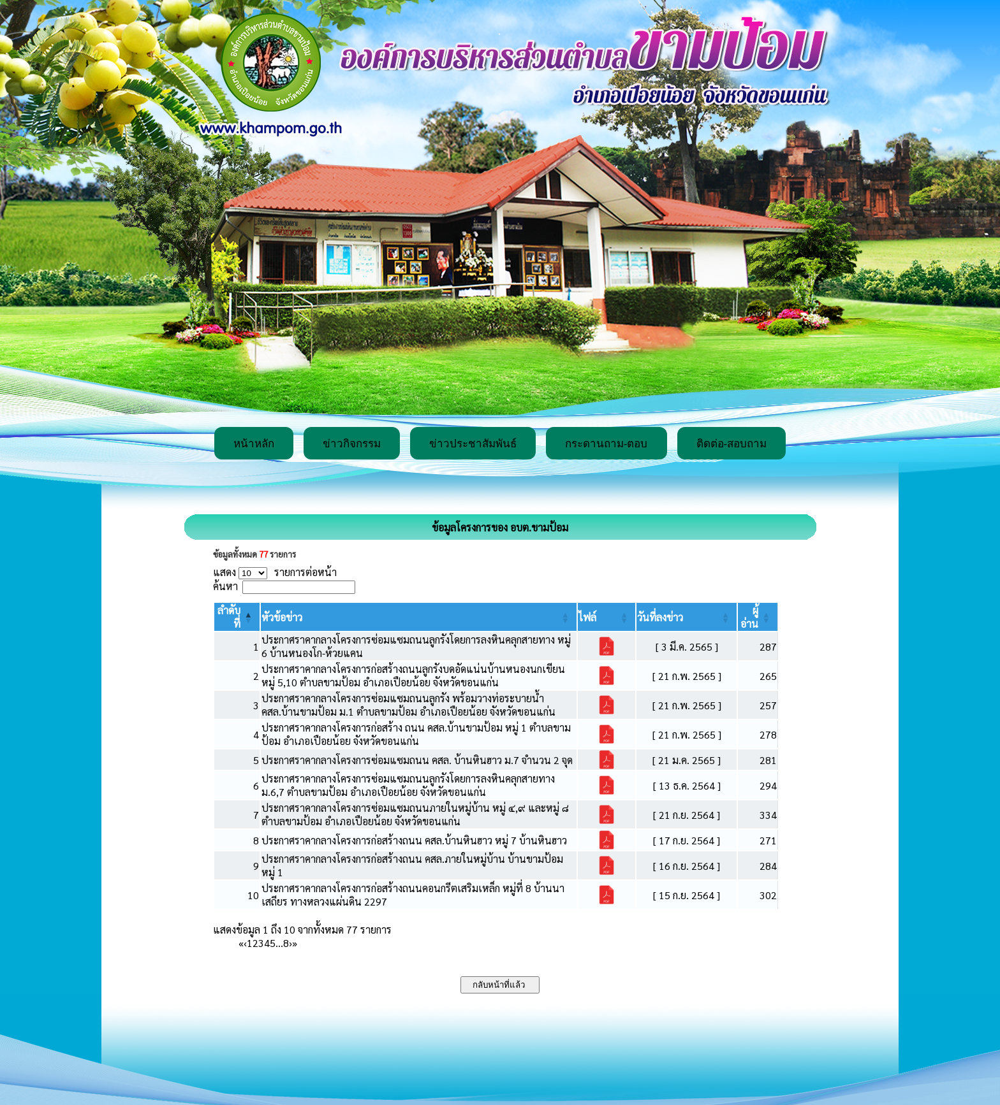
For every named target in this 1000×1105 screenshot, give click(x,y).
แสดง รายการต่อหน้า (275, 572)
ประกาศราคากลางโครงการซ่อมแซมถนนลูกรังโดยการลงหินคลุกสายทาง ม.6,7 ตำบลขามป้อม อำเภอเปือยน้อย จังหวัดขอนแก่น (408, 785)
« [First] (241, 943)
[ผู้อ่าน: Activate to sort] (758, 617)
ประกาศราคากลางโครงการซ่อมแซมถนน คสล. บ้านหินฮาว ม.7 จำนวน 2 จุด (417, 760)
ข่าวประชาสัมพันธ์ (473, 444)
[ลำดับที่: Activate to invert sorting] (237, 617)
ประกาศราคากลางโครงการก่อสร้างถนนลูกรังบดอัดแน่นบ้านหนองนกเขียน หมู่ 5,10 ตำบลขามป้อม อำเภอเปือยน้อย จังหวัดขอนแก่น (413, 675)
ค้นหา (225, 586)
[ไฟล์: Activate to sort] (606, 617)
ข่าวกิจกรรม (352, 444)
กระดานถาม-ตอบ (606, 444)
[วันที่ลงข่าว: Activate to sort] (686, 617)
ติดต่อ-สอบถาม (731, 444)
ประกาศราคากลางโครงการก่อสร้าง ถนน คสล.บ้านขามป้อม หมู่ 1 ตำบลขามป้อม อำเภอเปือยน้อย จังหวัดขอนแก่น (416, 734)
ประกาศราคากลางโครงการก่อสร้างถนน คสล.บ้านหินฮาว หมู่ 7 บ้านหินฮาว (414, 840)
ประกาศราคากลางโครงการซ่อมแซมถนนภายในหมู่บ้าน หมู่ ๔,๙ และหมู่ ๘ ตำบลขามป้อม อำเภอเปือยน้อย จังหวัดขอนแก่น (415, 814)
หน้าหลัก (253, 444)
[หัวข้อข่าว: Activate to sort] (419, 617)
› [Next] (290, 943)
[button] (281, 617)
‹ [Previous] (245, 943)
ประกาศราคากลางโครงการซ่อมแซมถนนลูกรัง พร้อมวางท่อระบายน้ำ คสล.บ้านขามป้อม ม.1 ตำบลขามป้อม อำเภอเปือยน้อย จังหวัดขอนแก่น (408, 704)
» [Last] (294, 943)
